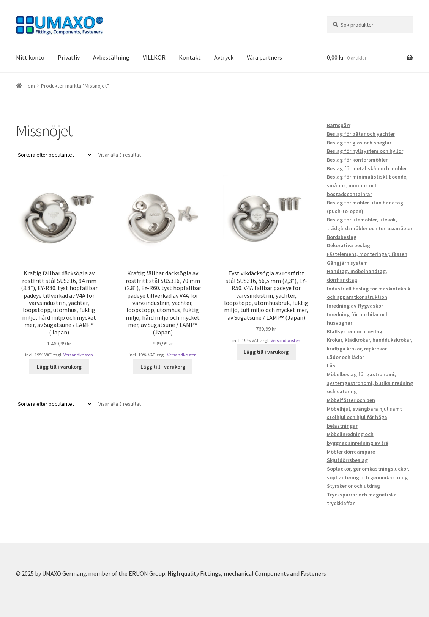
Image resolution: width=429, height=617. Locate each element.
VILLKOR (154, 57)
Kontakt (190, 57)
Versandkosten (78, 355)
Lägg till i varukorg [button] (59, 366)
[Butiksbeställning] (54, 155)
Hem (30, 85)
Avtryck (223, 57)
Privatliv (69, 57)
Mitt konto (30, 57)
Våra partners (264, 57)
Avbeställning (111, 57)
